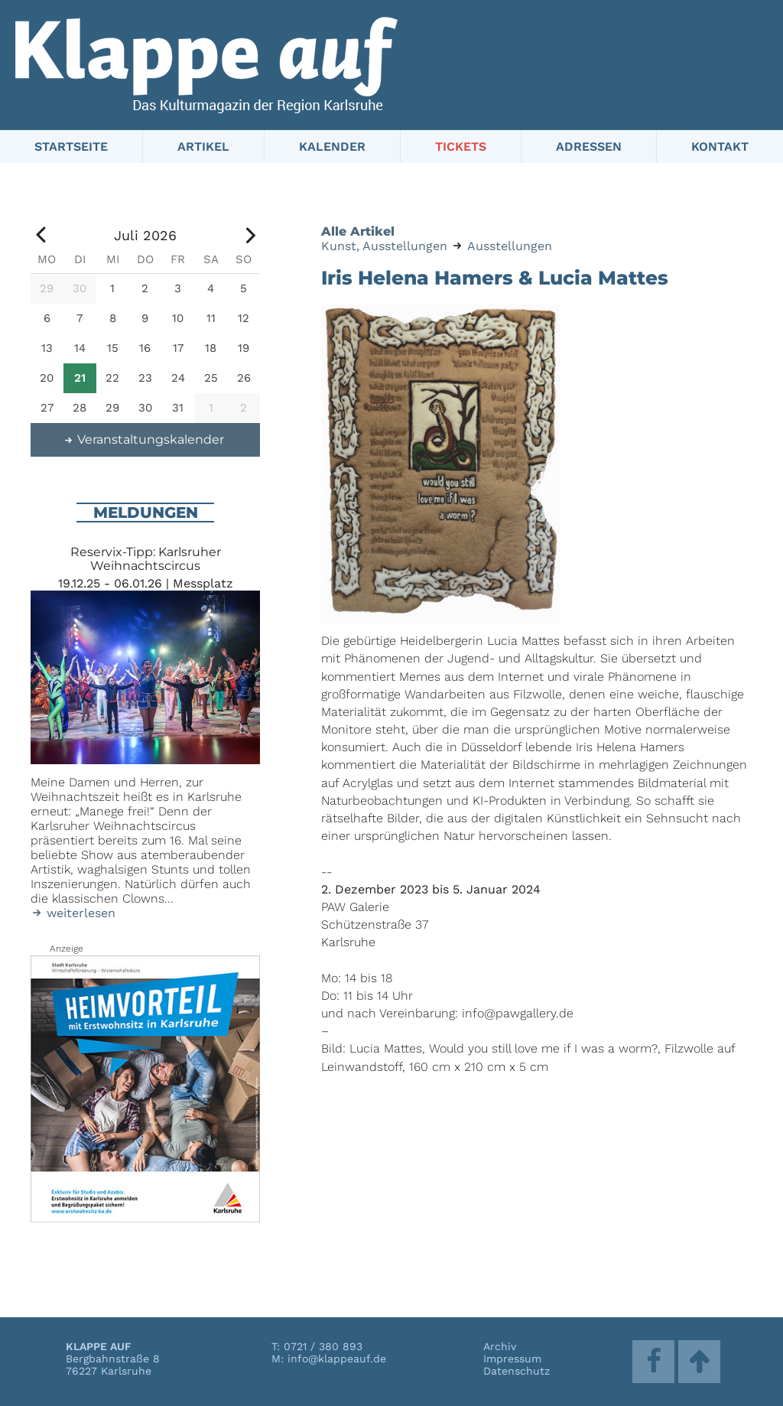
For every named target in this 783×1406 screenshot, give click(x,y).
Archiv (499, 1346)
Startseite (71, 146)
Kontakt (720, 146)
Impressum (512, 1358)
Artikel (203, 146)
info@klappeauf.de (337, 1358)
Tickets (460, 146)
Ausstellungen (509, 246)
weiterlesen (73, 913)
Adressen (589, 146)
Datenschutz (516, 1371)
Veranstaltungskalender (143, 439)
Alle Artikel (358, 231)
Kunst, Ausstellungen (384, 246)
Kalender (332, 146)
